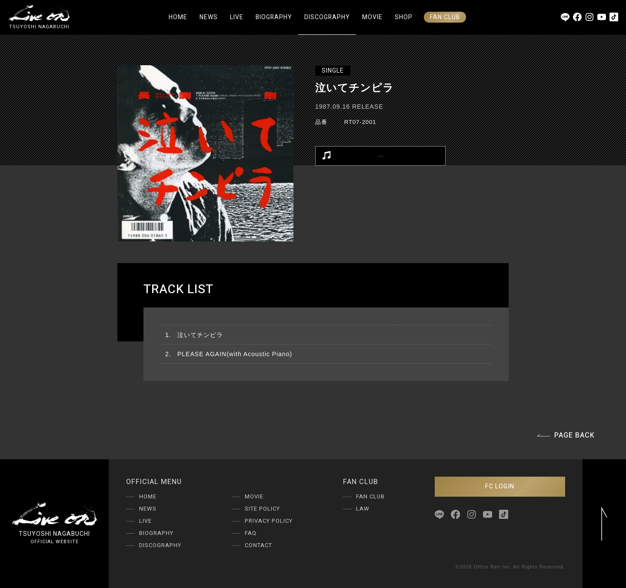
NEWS (209, 17)
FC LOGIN (499, 486)
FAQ (250, 533)
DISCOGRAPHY (327, 17)
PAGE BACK (566, 435)
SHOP (404, 17)
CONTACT (258, 545)
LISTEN (357, 156)
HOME (178, 17)
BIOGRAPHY (274, 17)
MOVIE (372, 17)
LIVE (236, 17)
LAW (363, 508)
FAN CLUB (445, 17)
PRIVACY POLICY (269, 521)
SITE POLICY (262, 508)
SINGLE (333, 70)
